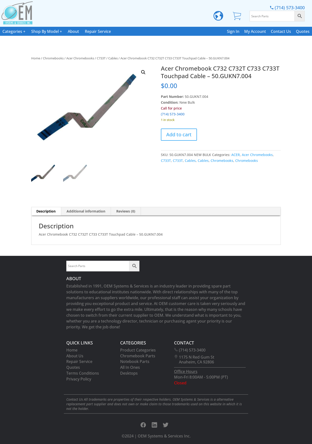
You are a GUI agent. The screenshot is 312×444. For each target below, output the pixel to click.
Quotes (303, 31)
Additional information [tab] (86, 211)
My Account (255, 31)
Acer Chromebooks (80, 58)
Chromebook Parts (137, 356)
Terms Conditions (82, 373)
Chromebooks (53, 58)
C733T (101, 58)
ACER (235, 154)
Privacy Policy (78, 379)
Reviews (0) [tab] (125, 211)
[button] (143, 72)
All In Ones (130, 367)
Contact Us (281, 31)
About (73, 31)
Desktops (129, 373)
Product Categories (138, 350)
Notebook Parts (134, 361)
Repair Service (98, 31)
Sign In (233, 31)
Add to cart (179, 134)
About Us (74, 356)
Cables (113, 58)
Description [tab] (46, 211)
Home (35, 58)
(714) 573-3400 (287, 7)
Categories (12, 31)
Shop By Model (45, 31)
